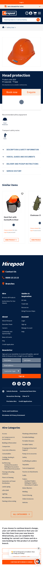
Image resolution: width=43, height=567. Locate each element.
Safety (24, 457)
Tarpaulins (25, 465)
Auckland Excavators (11, 465)
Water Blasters (27, 488)
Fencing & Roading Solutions (8, 473)
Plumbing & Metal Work (29, 434)
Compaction (6, 446)
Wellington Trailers (31, 483)
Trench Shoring (27, 495)
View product (11, 240)
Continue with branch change (22, 562)
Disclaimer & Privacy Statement (13, 415)
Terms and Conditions (10, 411)
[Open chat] (37, 561)
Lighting (4, 494)
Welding (25, 492)
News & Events (7, 337)
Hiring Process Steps (28, 311)
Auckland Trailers (30, 481)
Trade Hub (25, 304)
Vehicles (25, 502)
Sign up (24, 324)
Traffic (24, 475)
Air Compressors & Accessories (8, 438)
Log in (21, 2)
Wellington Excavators (11, 467)
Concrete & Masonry (8, 450)
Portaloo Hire (11, 401)
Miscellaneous (6, 497)
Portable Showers (28, 441)
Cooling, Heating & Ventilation (8, 458)
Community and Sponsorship (7, 333)
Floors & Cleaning (8, 477)
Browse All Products (8, 297)
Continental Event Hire (28, 391)
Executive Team (7, 324)
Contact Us (9, 271)
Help (23, 332)
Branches (8, 283)
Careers (4, 328)
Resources (25, 307)
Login (23, 321)
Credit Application (8, 344)
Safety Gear (10, 27)
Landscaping (6, 487)
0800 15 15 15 (10, 277)
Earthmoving (6, 463)
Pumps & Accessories (29, 454)
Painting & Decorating (9, 501)
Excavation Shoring (13, 396)
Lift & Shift (5, 490)
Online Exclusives (28, 499)
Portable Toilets (27, 444)
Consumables (6, 454)
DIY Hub (24, 300)
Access (4, 434)
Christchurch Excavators (12, 469)
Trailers (24, 479)
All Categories (21, 514)
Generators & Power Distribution (9, 482)
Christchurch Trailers (31, 485)
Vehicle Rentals (12, 391)
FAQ (3, 341)
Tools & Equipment (28, 468)
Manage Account (27, 328)
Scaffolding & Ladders (29, 461)
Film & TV (25, 396)
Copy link (6, 82)
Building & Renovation (9, 443)
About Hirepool (7, 321)
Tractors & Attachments (30, 472)
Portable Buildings (28, 437)
